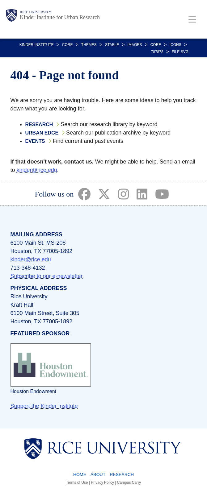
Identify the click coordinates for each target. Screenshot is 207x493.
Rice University (35, 12)
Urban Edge (42, 132)
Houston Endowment (34, 391)
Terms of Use (77, 482)
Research (39, 124)
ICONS (175, 45)
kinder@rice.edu (37, 170)
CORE (67, 45)
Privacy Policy (102, 482)
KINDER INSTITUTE (36, 45)
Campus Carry (129, 482)
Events (35, 141)
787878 (157, 52)
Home (79, 474)
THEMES (89, 45)
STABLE (112, 45)
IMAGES (135, 45)
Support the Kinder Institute (44, 406)
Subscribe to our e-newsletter (47, 276)
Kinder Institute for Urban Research (60, 17)
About (98, 474)
